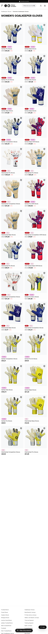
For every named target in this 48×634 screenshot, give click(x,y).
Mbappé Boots (5, 617)
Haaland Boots (5, 615)
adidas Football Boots (7, 623)
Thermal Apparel (29, 620)
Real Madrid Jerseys (30, 612)
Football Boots (5, 609)
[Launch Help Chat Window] (43, 627)
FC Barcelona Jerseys (30, 615)
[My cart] (45, 6)
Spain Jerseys (28, 625)
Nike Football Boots (6, 625)
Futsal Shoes (4, 612)
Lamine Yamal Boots (6, 620)
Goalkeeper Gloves (6, 11)
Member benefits (24, 1)
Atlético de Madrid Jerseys (32, 617)
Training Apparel (29, 623)
